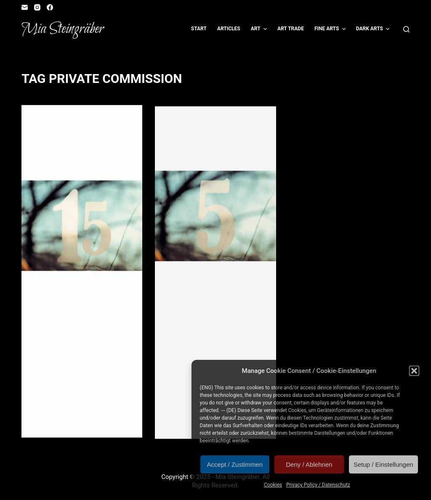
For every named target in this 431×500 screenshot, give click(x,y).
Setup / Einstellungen (383, 464)
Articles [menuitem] (228, 29)
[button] (414, 371)
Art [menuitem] (260, 29)
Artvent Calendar (58, 122)
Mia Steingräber (62, 29)
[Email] (24, 7)
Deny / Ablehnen (309, 464)
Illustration (236, 125)
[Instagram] (37, 7)
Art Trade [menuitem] (290, 29)
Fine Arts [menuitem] (331, 29)
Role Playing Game (192, 133)
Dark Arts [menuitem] (374, 29)
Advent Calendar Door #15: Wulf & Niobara (72, 156)
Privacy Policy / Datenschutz (318, 485)
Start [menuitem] (199, 29)
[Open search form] (406, 29)
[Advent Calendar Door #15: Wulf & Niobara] (81, 226)
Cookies (273, 485)
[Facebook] (50, 7)
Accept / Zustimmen (235, 464)
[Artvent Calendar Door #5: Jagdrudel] (215, 218)
